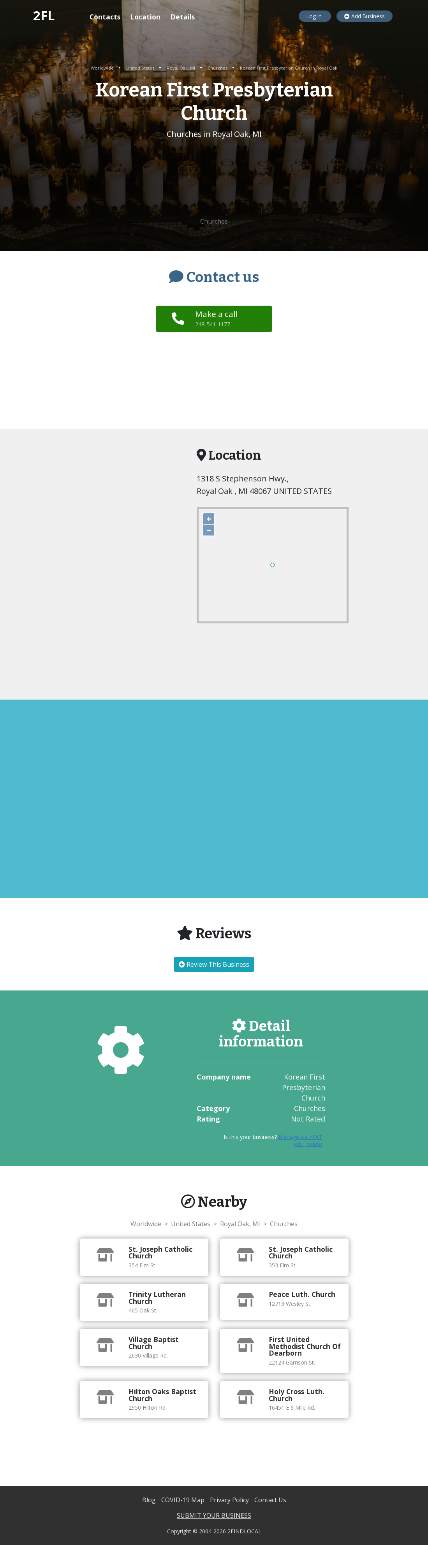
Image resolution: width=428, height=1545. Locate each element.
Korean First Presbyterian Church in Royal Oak (288, 68)
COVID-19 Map (183, 1500)
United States (140, 68)
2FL (44, 15)
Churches (218, 68)
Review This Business (214, 964)
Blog (149, 1500)
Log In (314, 16)
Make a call (216, 318)
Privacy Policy (230, 1500)
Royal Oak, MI (181, 68)
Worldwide (103, 68)
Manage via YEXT (300, 1137)
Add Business (364, 16)
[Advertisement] (214, 178)
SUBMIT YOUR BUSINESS (214, 1515)
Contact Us (270, 1500)
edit (299, 1144)
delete (314, 1144)
